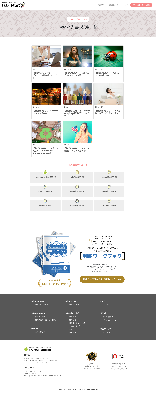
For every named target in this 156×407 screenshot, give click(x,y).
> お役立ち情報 (39, 320)
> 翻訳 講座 (72, 323)
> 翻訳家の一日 (73, 308)
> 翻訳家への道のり (41, 308)
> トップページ (107, 336)
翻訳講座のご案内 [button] (114, 5)
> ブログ (105, 308)
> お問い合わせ (107, 320)
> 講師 (70, 333)
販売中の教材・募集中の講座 (141, 5)
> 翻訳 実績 (72, 320)
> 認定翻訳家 (74, 330)
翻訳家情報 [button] (101, 5)
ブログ (126, 5)
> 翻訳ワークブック (76, 327)
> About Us (72, 336)
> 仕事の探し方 (39, 335)
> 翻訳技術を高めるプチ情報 (45, 323)
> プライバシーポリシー (111, 324)
